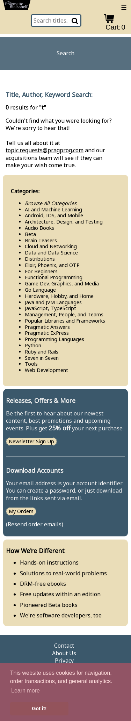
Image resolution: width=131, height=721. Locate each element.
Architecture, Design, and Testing (64, 221)
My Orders (21, 511)
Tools (31, 363)
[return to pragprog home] (17, 6)
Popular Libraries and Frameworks (65, 320)
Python (33, 345)
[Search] (75, 20)
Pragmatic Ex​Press (47, 333)
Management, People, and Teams (64, 314)
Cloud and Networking (51, 246)
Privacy (64, 660)
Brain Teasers (41, 240)
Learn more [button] (25, 691)
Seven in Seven (42, 358)
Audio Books (39, 228)
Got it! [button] (39, 708)
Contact (64, 645)
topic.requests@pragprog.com (44, 150)
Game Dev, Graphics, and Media (62, 283)
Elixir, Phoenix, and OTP (52, 265)
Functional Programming (53, 277)
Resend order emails (34, 524)
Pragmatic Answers (47, 327)
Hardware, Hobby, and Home (59, 296)
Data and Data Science (51, 252)
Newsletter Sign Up (31, 441)
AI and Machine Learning (53, 209)
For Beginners (41, 271)
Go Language (40, 289)
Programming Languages (54, 339)
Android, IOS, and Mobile (54, 215)
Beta (30, 234)
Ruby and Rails (41, 351)
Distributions (40, 259)
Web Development (46, 370)
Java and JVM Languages (53, 302)
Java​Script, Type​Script (50, 308)
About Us (64, 653)
